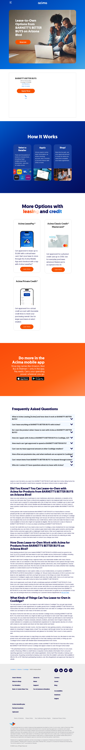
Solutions (57, 695)
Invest (56, 681)
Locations (13, 669)
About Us (36, 678)
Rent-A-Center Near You (20, 689)
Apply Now (25, 91)
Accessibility (58, 691)
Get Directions (26, 84)
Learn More (26, 269)
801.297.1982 (65, 592)
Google (38, 379)
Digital (56, 699)
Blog (55, 685)
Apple (23, 379)
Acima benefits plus (18, 704)
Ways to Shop (16, 681)
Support (36, 685)
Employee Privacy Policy (59, 718)
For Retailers (16, 685)
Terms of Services (19, 718)
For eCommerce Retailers (41, 689)
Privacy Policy (29, 718)
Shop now (23, 42)
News (35, 681)
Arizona (19, 669)
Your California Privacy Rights (43, 718)
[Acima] (42, 4)
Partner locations (17, 708)
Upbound (15, 712)
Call (26, 97)
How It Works (16, 678)
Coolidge (25, 669)
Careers (56, 678)
